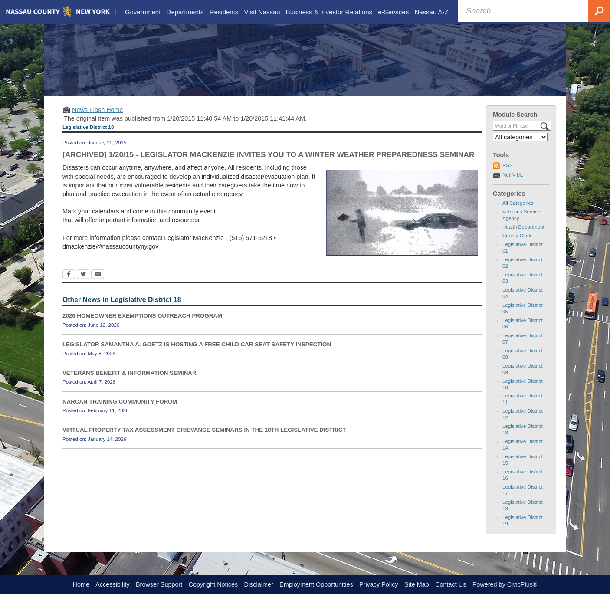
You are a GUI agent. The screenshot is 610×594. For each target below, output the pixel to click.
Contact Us (450, 584)
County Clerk (516, 245)
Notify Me (513, 184)
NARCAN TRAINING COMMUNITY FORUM (119, 410)
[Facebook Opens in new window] (68, 284)
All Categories (518, 212)
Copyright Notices (213, 584)
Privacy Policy (378, 584)
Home (81, 584)
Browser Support (159, 584)
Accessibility (112, 584)
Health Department (523, 236)
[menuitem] (142, 12)
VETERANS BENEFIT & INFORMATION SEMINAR (129, 382)
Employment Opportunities (316, 584)
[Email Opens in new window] (97, 284)
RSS (507, 174)
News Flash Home (97, 118)
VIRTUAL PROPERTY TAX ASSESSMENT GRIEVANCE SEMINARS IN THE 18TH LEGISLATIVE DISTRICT (204, 439)
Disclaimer (258, 584)
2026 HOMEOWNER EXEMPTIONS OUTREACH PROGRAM (142, 325)
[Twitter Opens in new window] (83, 284)
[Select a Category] (520, 146)
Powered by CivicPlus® (505, 584)
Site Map (416, 584)
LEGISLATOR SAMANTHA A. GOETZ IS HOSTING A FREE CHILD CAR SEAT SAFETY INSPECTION (196, 354)
